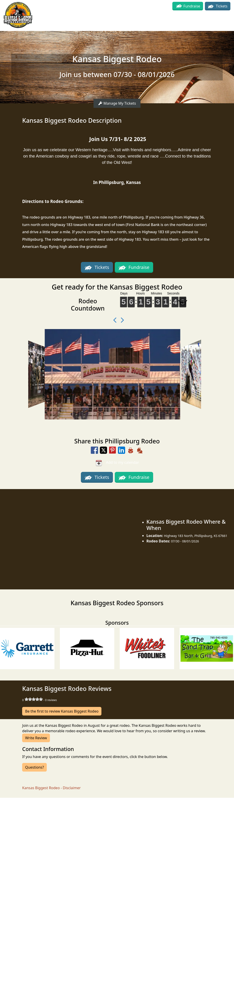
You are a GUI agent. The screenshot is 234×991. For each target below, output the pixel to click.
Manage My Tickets (117, 103)
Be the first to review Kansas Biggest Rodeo (61, 711)
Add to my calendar (117, 462)
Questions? (34, 767)
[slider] (34, 699)
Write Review (36, 737)
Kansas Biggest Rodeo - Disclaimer (51, 787)
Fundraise (191, 6)
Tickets (217, 6)
